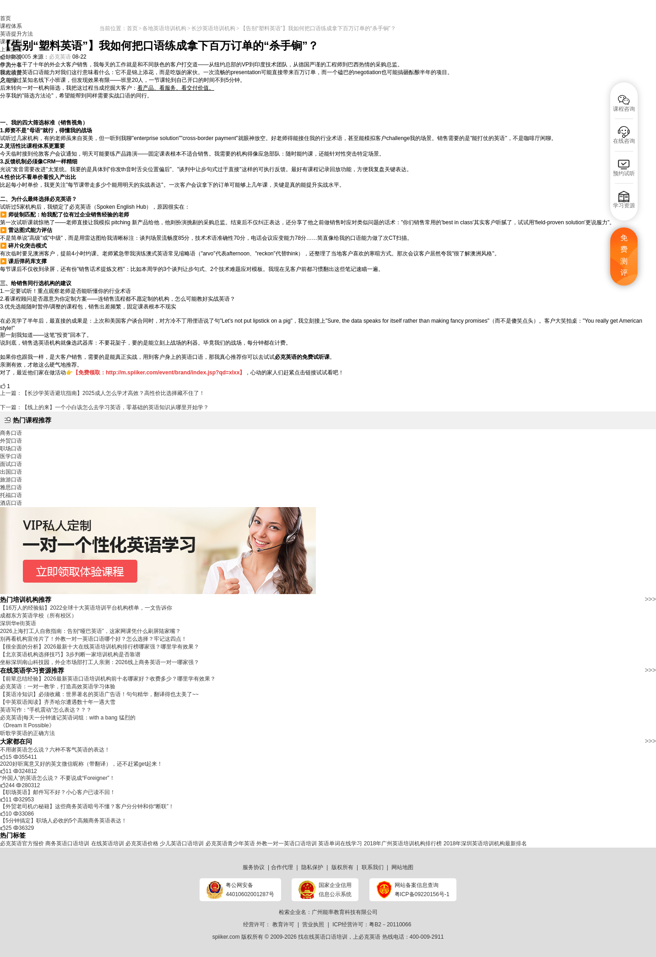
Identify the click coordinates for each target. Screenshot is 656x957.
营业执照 (313, 924)
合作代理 (282, 867)
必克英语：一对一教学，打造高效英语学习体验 (57, 686)
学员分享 (11, 65)
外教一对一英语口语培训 (286, 843)
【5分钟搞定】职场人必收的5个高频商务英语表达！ (63, 820)
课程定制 (11, 41)
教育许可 (283, 924)
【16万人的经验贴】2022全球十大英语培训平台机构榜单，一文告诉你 (86, 608)
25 (5, 828)
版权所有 (342, 867)
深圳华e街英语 (18, 623)
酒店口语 (11, 503)
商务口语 (11, 433)
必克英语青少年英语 (230, 843)
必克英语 (369, 937)
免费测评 (624, 255)
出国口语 (11, 472)
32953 (23, 799)
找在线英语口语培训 (322, 937)
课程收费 (11, 73)
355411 (25, 757)
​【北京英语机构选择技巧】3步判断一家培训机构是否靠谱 (70, 654)
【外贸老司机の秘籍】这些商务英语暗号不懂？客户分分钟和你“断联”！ (87, 806)
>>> (650, 599)
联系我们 (373, 867)
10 (5, 814)
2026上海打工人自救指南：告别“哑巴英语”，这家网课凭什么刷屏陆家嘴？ (90, 631)
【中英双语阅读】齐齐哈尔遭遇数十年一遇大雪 (57, 702)
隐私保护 (312, 867)
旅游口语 (11, 479)
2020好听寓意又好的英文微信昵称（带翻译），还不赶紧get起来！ (81, 764)
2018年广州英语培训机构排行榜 (403, 843)
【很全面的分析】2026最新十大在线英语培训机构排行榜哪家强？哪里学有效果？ (99, 646)
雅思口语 (11, 487)
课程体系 (11, 26)
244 (7, 785)
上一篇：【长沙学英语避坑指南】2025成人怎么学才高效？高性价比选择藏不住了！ (102, 393)
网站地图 (402, 867)
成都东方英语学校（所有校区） (38, 615)
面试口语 (11, 464)
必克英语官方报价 (22, 843)
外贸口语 (11, 441)
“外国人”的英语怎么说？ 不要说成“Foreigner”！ (57, 778)
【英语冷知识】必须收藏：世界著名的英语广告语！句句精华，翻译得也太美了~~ (99, 694)
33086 (23, 814)
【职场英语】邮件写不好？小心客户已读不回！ (57, 792)
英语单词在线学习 (340, 843)
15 (5, 757)
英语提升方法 (16, 34)
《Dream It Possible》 (27, 725)
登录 (12, 80)
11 (5, 771)
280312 (28, 785)
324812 (25, 771)
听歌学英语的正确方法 (27, 733)
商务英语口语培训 (67, 843)
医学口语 (11, 456)
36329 (23, 828)
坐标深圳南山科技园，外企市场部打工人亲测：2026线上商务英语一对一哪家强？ (99, 662)
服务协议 (254, 867)
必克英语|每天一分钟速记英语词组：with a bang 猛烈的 (68, 717)
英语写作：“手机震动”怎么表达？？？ (46, 710)
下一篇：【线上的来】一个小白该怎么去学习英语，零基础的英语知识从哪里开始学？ (104, 407)
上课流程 (11, 49)
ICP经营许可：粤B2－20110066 (371, 924)
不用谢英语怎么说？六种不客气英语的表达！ (55, 749)
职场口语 (11, 448)
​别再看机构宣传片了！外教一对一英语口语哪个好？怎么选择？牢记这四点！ (93, 639)
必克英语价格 (141, 843)
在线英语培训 (107, 843)
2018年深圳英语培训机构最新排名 (485, 843)
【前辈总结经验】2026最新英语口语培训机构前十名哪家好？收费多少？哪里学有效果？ (108, 679)
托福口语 (11, 495)
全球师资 (11, 57)
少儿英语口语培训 (182, 843)
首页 (5, 18)
